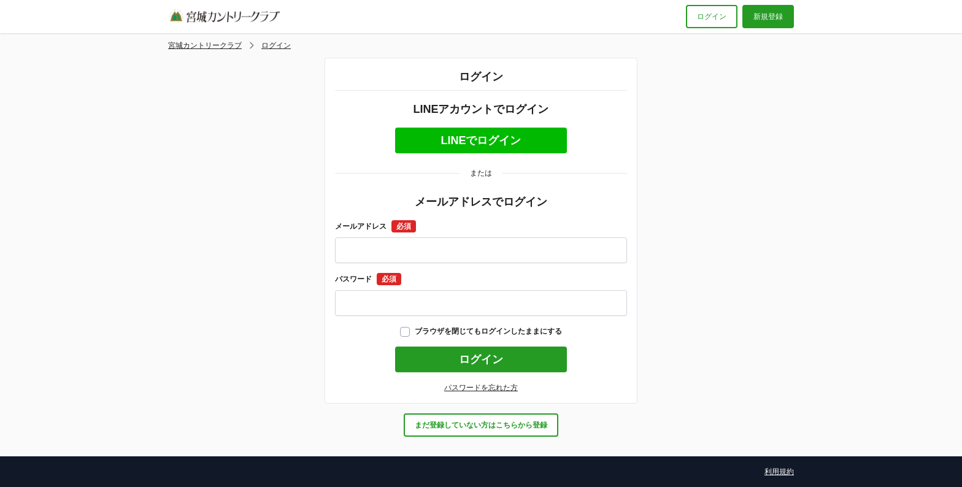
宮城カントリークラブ (205, 45)
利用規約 (779, 471)
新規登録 (768, 16)
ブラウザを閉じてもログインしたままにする (481, 331)
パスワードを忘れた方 (481, 387)
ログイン (711, 16)
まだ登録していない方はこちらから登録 (481, 425)
